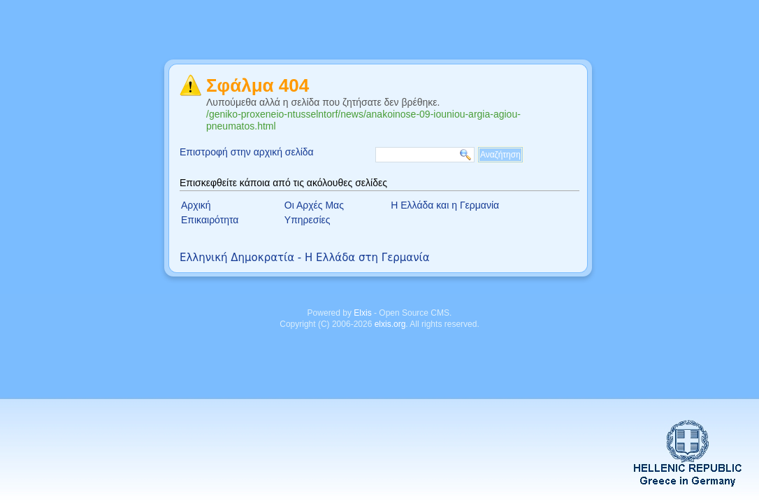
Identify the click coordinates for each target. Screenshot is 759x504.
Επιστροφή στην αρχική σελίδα (247, 152)
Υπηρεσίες (307, 219)
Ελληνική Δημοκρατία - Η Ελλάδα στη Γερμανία (305, 257)
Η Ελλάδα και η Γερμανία (445, 205)
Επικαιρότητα (209, 219)
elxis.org (390, 324)
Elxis (362, 313)
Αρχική (196, 205)
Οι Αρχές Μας (314, 205)
